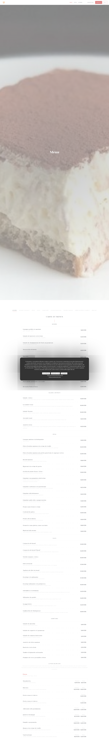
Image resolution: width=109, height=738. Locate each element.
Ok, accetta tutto (46, 373)
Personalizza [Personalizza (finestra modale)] (64, 373)
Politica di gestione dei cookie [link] (55, 377)
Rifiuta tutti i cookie (55, 373)
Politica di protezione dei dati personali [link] (55, 375)
